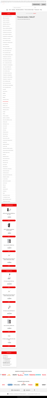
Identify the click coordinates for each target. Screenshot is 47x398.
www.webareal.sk (27, 396)
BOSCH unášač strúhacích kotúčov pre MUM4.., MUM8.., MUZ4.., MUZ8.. (9, 259)
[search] (35, 8)
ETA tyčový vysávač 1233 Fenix (9, 281)
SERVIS (10, 9)
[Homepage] (7, 10)
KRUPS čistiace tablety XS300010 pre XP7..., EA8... (9, 214)
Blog (41, 9)
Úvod (27, 13)
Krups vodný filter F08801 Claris (9, 325)
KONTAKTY (13, 9)
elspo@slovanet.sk (6, 362)
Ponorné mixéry (30, 13)
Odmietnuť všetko (36, 4)
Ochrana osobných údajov (29, 9)
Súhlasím (43, 4)
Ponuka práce (36, 9)
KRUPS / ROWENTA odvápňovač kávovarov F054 (9, 230)
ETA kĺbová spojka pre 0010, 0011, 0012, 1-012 (8, 339)
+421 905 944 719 (27, 390)
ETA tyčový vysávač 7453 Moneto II (9, 310)
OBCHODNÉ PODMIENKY (20, 9)
